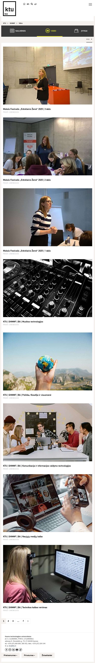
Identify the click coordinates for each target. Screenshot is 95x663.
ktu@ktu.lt (12, 646)
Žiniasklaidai (47, 655)
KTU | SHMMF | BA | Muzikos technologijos (23, 321)
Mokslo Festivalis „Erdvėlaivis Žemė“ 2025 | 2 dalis (27, 180)
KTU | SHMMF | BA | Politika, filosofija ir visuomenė (27, 395)
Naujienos (17, 30)
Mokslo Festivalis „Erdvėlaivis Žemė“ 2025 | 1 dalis (27, 250)
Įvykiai (80, 30)
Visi (88, 39)
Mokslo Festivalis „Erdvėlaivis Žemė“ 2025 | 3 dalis (27, 109)
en (28, 4)
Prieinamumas (10, 655)
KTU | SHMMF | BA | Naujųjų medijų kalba (23, 536)
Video (49, 30)
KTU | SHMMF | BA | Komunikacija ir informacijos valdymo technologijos (37, 465)
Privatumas (29, 655)
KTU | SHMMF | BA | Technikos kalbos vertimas (25, 607)
